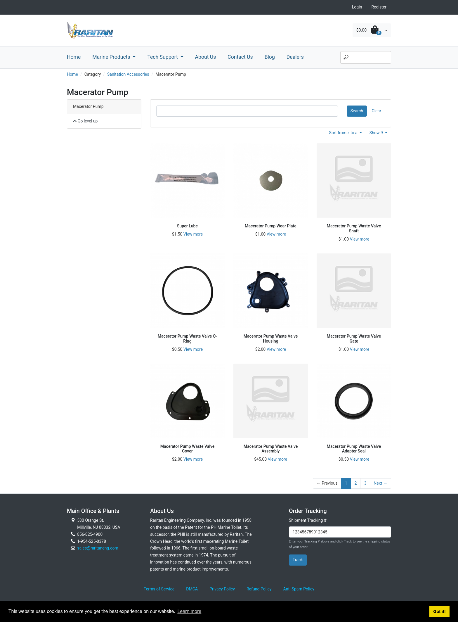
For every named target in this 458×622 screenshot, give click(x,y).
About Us (205, 57)
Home (74, 57)
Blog (270, 57)
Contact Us (240, 57)
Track (298, 559)
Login (357, 7)
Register (378, 7)
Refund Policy (259, 589)
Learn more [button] (189, 611)
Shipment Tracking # (308, 520)
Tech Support (163, 57)
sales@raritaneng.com (97, 548)
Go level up (85, 121)
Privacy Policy (222, 589)
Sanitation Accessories (128, 74)
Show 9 (376, 132)
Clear (376, 110)
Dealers (295, 57)
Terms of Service (159, 589)
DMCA (192, 589)
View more (193, 234)
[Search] (365, 57)
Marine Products (111, 57)
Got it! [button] (439, 611)
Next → (380, 483)
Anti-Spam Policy (298, 589)
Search (357, 110)
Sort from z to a (344, 132)
